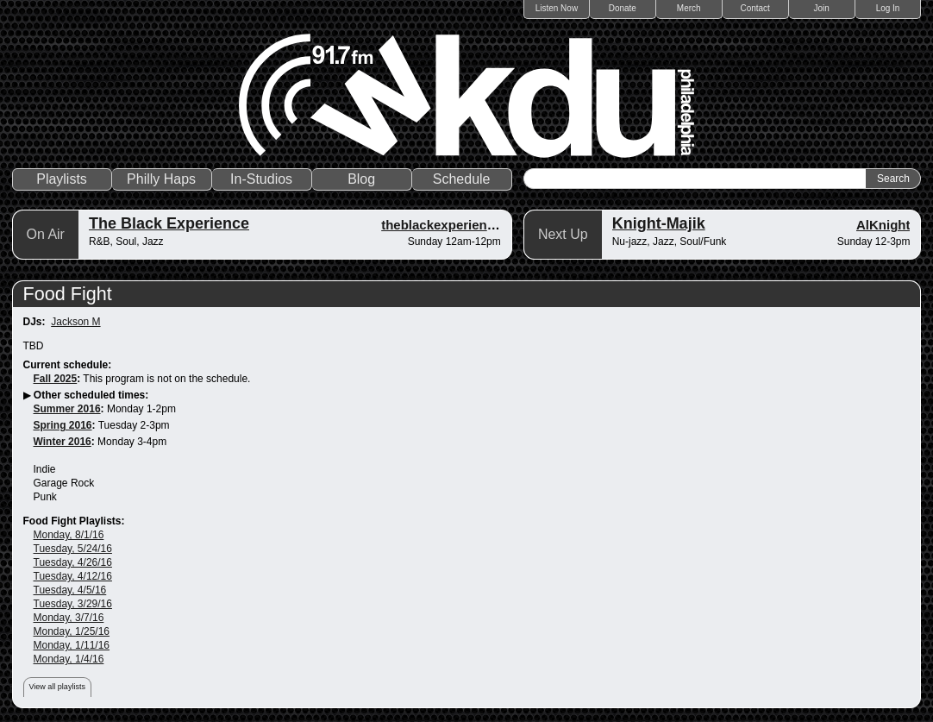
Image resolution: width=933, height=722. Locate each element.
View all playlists (57, 686)
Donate (622, 8)
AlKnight (883, 224)
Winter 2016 (62, 442)
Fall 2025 (56, 379)
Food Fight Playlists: (74, 521)
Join (821, 8)
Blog (361, 179)
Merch (689, 8)
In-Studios (261, 179)
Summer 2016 (67, 409)
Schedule (462, 179)
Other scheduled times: (91, 395)
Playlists (61, 179)
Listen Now (556, 8)
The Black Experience (169, 223)
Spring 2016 (63, 425)
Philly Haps (161, 179)
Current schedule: (67, 365)
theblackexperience (441, 224)
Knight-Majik (658, 223)
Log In (888, 8)
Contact (754, 8)
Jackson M (75, 322)
